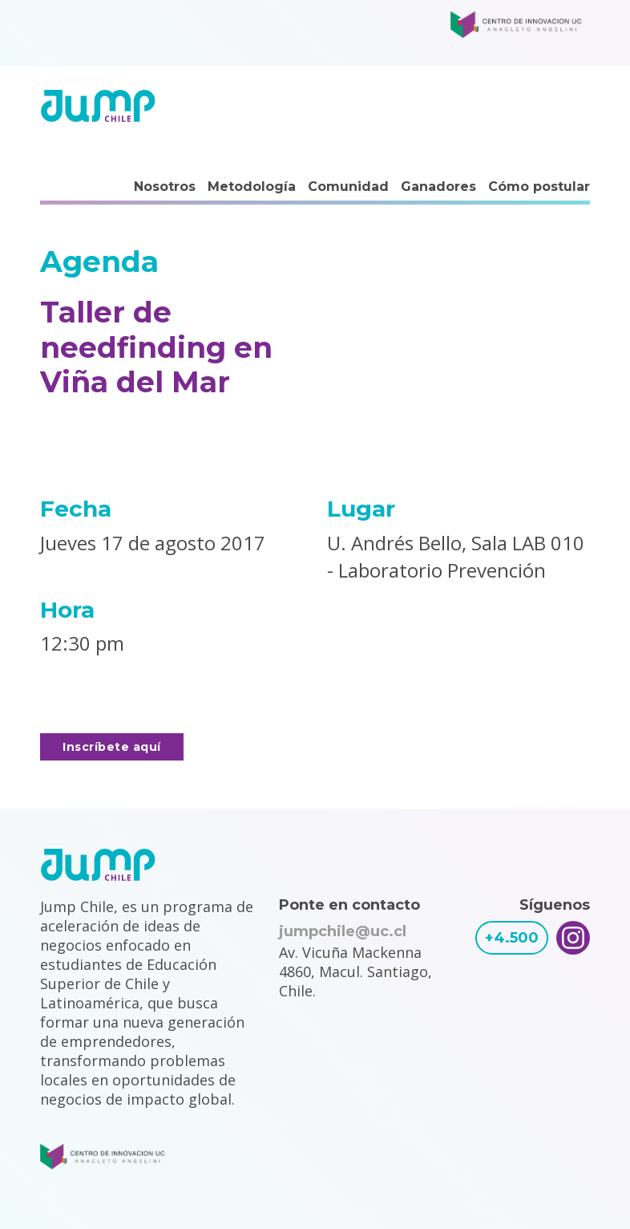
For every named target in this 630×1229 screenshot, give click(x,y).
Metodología (252, 186)
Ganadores (438, 186)
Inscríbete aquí (112, 747)
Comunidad (348, 186)
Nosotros (165, 186)
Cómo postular (539, 186)
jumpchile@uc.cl (342, 931)
